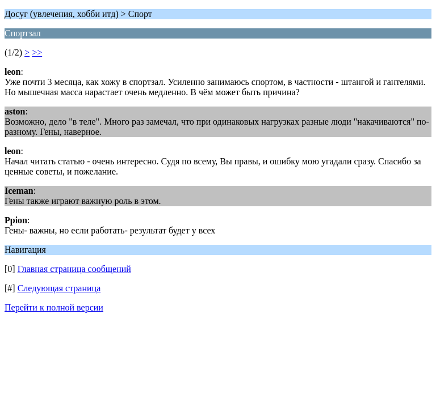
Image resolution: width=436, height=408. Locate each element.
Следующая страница (59, 288)
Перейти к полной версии (54, 307)
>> (37, 52)
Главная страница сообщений (74, 269)
